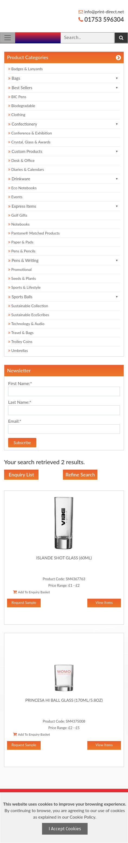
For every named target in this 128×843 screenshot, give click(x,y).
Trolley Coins (20, 341)
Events (15, 196)
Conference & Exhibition (30, 133)
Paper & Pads (20, 242)
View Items (104, 602)
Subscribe (22, 442)
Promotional (20, 269)
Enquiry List (21, 474)
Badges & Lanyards (25, 68)
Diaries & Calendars (26, 169)
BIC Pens (17, 96)
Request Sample (24, 602)
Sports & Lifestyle (24, 287)
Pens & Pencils (22, 251)
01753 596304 (101, 19)
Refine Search (80, 474)
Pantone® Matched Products (34, 233)
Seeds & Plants (22, 278)
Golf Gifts (17, 215)
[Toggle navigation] (7, 37)
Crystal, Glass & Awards (29, 142)
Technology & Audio (26, 323)
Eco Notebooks (22, 187)
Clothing (16, 114)
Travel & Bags (21, 332)
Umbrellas (18, 350)
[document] (64, 818)
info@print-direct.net (101, 11)
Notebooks (19, 224)
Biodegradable (21, 105)
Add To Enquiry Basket (31, 592)
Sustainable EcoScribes (28, 314)
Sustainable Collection (28, 305)
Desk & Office (21, 160)
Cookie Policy (82, 816)
